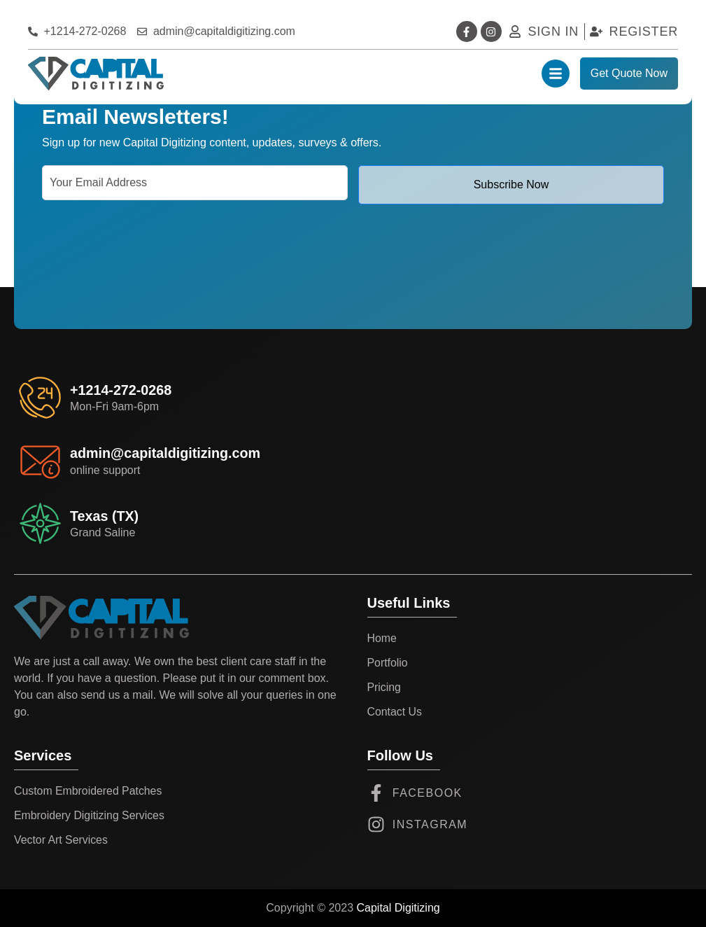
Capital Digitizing (398, 908)
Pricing (384, 687)
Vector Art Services (61, 840)
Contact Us (395, 712)
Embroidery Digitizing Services (90, 815)
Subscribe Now (511, 184)
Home (382, 638)
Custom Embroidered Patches (88, 791)
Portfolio (388, 663)
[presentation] (148, 245)
